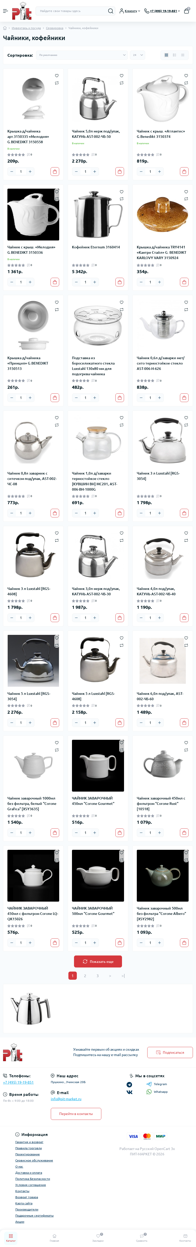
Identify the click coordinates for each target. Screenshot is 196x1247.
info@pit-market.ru (66, 1099)
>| (123, 975)
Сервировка (54, 28)
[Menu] (5, 11)
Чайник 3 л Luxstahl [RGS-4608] (28, 591)
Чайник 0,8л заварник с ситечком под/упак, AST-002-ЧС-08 (32, 478)
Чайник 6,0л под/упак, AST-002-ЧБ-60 (160, 696)
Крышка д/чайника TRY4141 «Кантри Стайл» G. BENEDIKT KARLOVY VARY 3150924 (161, 252)
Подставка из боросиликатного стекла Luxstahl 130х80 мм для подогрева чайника (93, 366)
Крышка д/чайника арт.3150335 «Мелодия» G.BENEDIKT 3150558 (28, 136)
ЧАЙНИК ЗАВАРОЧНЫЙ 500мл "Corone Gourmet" (93, 911)
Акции (19, 1221)
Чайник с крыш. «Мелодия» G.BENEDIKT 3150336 (31, 250)
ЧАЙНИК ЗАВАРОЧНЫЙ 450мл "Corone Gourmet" (93, 801)
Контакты (22, 1191)
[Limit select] (137, 55)
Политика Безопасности (32, 1178)
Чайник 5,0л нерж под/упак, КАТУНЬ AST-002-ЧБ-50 (96, 134)
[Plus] (30, 171)
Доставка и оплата (28, 1172)
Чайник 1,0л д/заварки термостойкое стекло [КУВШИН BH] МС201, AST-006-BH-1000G (94, 481)
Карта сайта (23, 1203)
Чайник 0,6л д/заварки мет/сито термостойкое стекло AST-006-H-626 (161, 363)
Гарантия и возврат (29, 1142)
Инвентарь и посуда (26, 28)
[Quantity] (21, 171)
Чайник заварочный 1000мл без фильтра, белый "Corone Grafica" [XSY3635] (31, 803)
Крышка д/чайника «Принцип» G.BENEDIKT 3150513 (27, 363)
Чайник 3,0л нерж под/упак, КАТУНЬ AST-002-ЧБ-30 (96, 591)
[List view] (174, 55)
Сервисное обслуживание (34, 1160)
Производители (26, 1209)
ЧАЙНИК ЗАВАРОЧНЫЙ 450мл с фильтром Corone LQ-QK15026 (32, 913)
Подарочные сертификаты (34, 1215)
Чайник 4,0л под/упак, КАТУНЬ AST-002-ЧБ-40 (156, 591)
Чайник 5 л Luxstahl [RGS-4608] (93, 696)
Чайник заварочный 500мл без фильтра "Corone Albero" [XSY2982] (161, 913)
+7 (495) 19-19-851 (18, 1082)
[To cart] (55, 171)
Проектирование (27, 1154)
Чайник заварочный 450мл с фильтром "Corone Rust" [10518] (161, 803)
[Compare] (57, 82)
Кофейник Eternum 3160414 (96, 247)
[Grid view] (166, 55)
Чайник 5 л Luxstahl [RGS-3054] (28, 696)
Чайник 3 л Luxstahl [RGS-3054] (158, 476)
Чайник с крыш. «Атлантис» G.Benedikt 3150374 (161, 134)
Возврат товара (26, 1197)
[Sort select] (82, 55)
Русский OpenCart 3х (157, 1149)
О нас (19, 1166)
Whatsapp (157, 1091)
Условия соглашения (30, 1185)
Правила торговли (28, 1148)
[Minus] (12, 171)
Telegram (156, 1084)
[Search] (110, 11)
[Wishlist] (57, 75)
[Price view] (182, 55)
